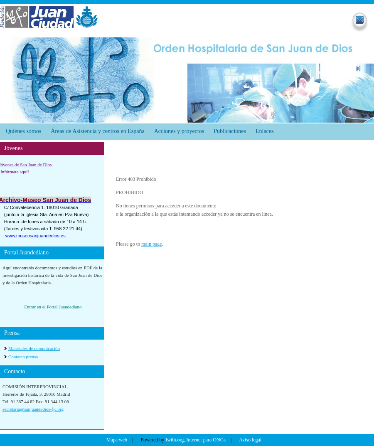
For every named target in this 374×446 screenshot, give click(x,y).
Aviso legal (250, 440)
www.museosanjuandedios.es (35, 235)
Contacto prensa (23, 356)
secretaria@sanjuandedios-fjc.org (33, 409)
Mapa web (116, 440)
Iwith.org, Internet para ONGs (195, 440)
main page (151, 244)
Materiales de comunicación (34, 348)
